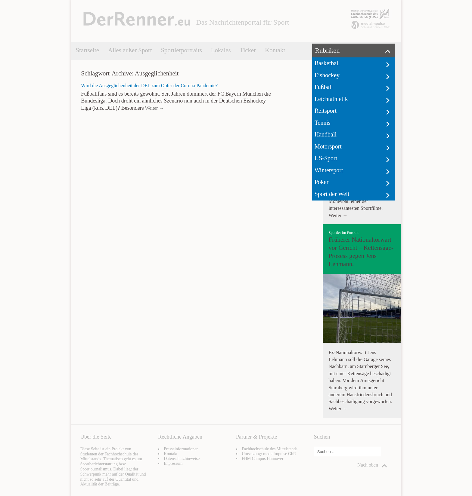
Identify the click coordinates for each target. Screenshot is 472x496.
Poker (322, 182)
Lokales (221, 50)
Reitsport (326, 110)
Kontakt (275, 50)
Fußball (324, 87)
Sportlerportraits (181, 50)
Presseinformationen (181, 449)
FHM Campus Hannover (262, 458)
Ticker (248, 50)
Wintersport (329, 170)
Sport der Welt (332, 194)
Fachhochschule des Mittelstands (269, 449)
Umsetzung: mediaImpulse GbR (269, 454)
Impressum (173, 463)
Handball (326, 134)
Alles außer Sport (130, 50)
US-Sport (326, 158)
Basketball (327, 63)
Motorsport (328, 146)
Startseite (87, 50)
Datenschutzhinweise (182, 458)
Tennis (323, 122)
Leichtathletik (331, 99)
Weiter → (154, 108)
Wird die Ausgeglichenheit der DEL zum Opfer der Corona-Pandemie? (149, 85)
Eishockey (327, 75)
